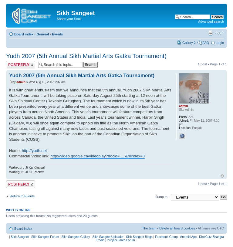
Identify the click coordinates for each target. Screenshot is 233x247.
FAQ (205, 42)
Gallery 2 (189, 42)
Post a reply (20, 64)
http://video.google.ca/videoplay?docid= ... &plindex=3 (97, 156)
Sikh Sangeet (20, 237)
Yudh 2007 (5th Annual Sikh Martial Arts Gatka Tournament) (86, 56)
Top (222, 176)
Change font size (219, 33)
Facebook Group (166, 237)
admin (20, 82)
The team (149, 228)
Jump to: (162, 197)
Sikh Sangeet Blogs (139, 237)
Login (220, 42)
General (42, 34)
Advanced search (211, 21)
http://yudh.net (34, 150)
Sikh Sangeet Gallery (75, 237)
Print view (210, 33)
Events (57, 34)
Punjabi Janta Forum (121, 240)
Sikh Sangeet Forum (45, 237)
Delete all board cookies (177, 228)
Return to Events (22, 196)
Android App (188, 237)
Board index (24, 34)
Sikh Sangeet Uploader (108, 237)
